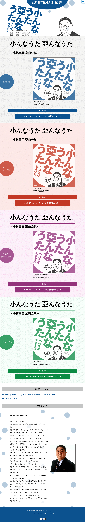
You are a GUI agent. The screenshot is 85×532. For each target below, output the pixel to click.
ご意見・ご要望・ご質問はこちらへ (42, 513)
